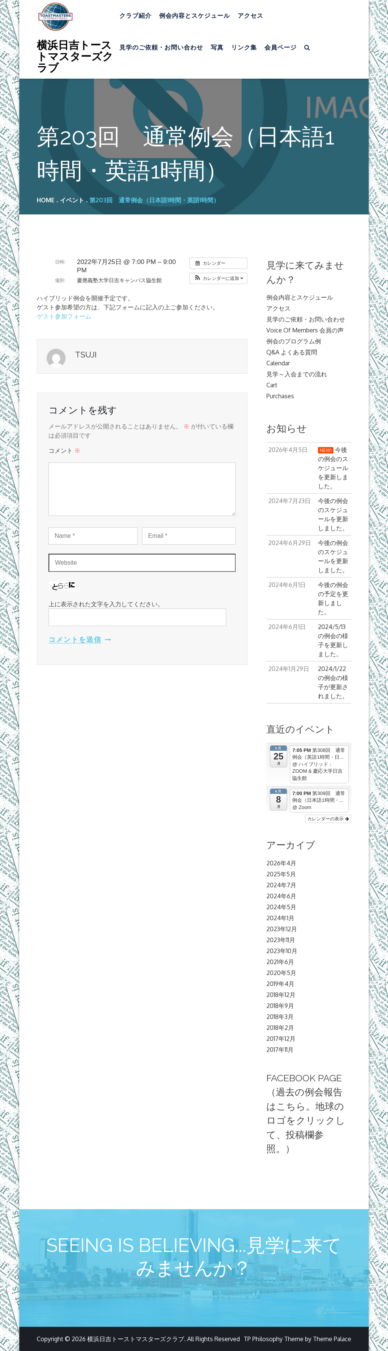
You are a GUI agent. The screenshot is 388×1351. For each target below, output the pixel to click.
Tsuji (86, 354)
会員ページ (280, 47)
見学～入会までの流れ (296, 374)
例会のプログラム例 (293, 341)
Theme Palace (332, 1339)
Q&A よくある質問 (291, 352)
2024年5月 (281, 907)
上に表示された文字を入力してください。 (106, 604)
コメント (64, 450)
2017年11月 (280, 1049)
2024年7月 (281, 885)
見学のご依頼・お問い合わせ (161, 47)
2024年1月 (280, 918)
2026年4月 (281, 863)
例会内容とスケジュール (194, 15)
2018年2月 (280, 1027)
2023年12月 (281, 929)
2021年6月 (280, 962)
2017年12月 (281, 1038)
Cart (271, 385)
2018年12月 (281, 994)
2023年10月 (281, 951)
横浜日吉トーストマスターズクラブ (75, 56)
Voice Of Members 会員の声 (305, 330)
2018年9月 (280, 1005)
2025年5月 (281, 874)
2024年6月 (281, 896)
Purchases (280, 396)
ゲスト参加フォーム (64, 316)
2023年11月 (280, 940)
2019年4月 (280, 984)
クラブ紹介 (135, 15)
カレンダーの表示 (328, 818)
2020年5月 (281, 973)
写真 (217, 47)
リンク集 (244, 47)
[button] (218, 278)
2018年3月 (280, 1016)
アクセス (250, 15)
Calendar (278, 363)
